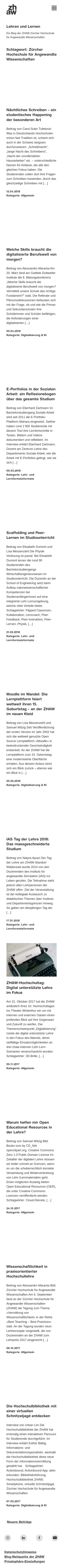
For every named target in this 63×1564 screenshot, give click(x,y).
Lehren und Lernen (23, 27)
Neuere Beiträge (19, 1522)
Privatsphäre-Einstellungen (24, 1561)
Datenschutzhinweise (20, 1552)
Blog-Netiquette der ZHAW (24, 1556)
